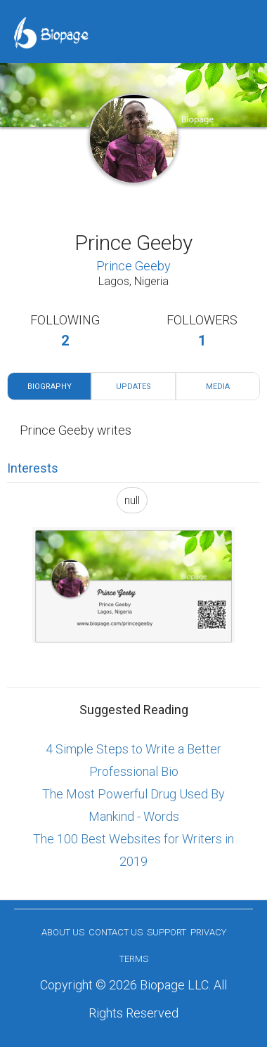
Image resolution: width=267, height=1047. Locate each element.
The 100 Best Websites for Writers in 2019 (133, 850)
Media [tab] (218, 386)
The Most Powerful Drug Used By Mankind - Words (133, 805)
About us (62, 932)
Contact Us (116, 932)
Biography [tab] (49, 386)
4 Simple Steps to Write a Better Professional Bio (133, 760)
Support (166, 932)
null (132, 500)
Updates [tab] (133, 386)
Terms (133, 959)
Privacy (208, 932)
